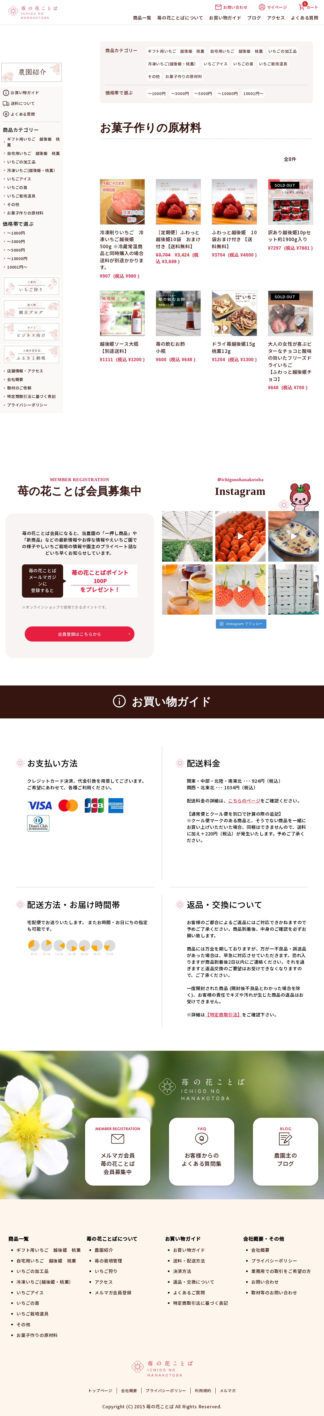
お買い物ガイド (225, 17)
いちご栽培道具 (21, 196)
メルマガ (228, 1388)
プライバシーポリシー (27, 405)
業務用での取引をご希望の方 (281, 1270)
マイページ (273, 7)
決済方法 (182, 1270)
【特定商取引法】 (223, 1014)
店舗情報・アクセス (25, 370)
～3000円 (16, 241)
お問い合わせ (231, 7)
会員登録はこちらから (79, 634)
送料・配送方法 (189, 1260)
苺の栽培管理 (108, 1260)
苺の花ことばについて (180, 17)
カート (308, 7)
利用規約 (203, 1388)
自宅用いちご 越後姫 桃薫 (33, 153)
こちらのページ (244, 800)
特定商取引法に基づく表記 (31, 396)
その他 (13, 204)
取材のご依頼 (19, 388)
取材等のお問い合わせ (274, 1291)
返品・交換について (194, 1281)
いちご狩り (106, 1270)
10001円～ (17, 267)
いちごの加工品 (21, 162)
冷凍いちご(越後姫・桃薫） (32, 170)
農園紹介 (104, 1250)
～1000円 (16, 233)
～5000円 (16, 250)
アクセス (276, 17)
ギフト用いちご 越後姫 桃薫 (176, 51)
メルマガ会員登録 (113, 1291)
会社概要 (15, 379)
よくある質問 (305, 17)
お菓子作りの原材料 (25, 213)
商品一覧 (142, 17)
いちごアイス (19, 179)
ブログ (254, 17)
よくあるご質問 (189, 1291)
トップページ (100, 1388)
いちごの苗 (17, 187)
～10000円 (17, 258)
